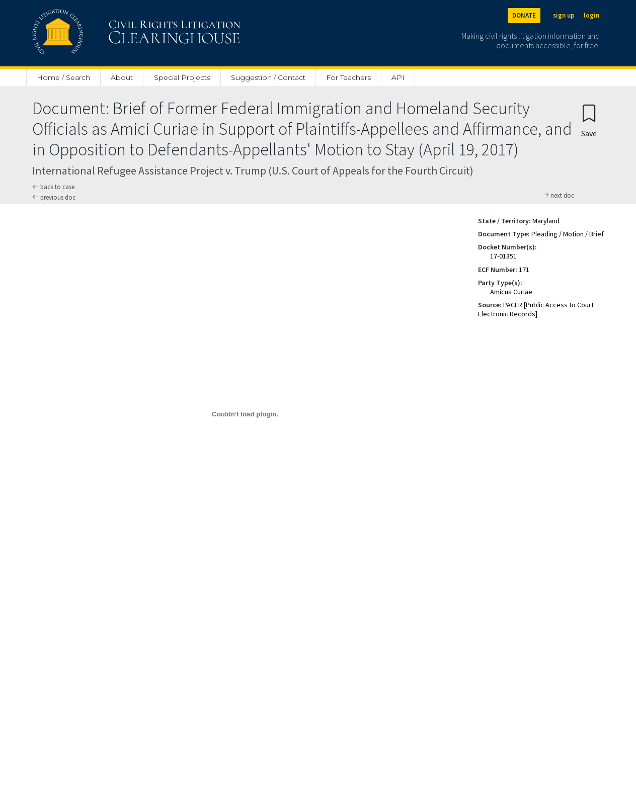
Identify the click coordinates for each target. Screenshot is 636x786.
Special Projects (182, 77)
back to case (53, 187)
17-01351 (503, 255)
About (122, 77)
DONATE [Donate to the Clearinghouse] (524, 15)
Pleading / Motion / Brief (567, 233)
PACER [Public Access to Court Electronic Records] (536, 309)
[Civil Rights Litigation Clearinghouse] (107, 33)
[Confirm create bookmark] (589, 120)
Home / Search (63, 77)
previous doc (53, 197)
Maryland (546, 220)
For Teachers (348, 77)
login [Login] (591, 15)
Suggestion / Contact (268, 77)
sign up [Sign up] (564, 15)
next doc (558, 196)
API (398, 77)
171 (524, 269)
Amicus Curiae (511, 291)
